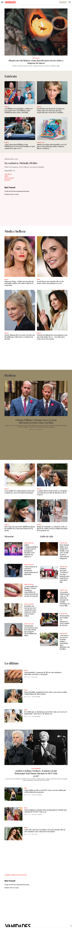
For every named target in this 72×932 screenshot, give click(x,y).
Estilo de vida (40, 142)
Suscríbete (63, 2)
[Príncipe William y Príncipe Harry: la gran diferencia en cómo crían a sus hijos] (36, 398)
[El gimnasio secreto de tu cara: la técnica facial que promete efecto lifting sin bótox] (13, 629)
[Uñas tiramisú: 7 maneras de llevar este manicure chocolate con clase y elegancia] (13, 676)
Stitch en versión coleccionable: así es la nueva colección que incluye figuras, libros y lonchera (52, 146)
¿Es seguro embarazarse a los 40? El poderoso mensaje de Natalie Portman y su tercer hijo (65, 599)
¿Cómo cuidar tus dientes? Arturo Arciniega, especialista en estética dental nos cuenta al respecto (31, 591)
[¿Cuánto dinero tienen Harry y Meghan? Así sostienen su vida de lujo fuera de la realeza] (52, 474)
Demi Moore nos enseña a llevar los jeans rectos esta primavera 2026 (50, 282)
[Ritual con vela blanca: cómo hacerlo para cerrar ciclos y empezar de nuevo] (36, 32)
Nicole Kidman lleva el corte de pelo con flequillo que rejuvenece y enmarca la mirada (19, 337)
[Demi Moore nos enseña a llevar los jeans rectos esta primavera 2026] (52, 256)
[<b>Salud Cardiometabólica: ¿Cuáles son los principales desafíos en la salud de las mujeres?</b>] (13, 549)
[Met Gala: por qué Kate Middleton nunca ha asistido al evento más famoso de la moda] (19, 510)
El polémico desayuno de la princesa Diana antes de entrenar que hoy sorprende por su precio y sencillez (50, 111)
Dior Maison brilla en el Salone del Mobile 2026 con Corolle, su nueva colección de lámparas (64, 551)
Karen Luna (40, 429)
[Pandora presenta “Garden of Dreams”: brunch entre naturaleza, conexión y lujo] (49, 572)
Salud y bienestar (29, 543)
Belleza (6, 279)
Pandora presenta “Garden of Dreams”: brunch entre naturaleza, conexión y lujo (65, 575)
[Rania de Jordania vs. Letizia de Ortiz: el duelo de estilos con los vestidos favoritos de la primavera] (52, 510)
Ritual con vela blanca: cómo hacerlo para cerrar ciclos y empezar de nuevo (36, 61)
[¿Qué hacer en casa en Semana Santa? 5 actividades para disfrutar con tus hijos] (49, 639)
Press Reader (9, 178)
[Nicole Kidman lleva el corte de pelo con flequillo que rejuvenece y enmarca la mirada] (19, 310)
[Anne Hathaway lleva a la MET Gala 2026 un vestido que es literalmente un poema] (13, 794)
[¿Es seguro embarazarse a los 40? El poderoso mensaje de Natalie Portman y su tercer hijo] (49, 596)
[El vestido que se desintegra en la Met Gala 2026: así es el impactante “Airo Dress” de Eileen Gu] (13, 715)
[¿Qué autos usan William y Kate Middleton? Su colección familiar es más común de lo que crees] (19, 128)
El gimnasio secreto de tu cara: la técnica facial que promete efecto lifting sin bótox (31, 631)
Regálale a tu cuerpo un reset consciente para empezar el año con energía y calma (30, 611)
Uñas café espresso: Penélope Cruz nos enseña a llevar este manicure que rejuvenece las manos (44, 831)
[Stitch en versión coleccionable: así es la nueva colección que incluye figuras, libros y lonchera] (52, 128)
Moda (38, 279)
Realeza (6, 106)
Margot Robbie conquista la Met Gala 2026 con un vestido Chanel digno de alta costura (45, 693)
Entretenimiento (36, 768)
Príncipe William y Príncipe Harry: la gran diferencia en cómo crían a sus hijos (36, 421)
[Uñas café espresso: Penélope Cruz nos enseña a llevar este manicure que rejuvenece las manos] (13, 833)
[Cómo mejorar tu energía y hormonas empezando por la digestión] (13, 570)
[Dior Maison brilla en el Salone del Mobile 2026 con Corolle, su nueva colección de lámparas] (49, 549)
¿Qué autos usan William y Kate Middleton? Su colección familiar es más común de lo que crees (19, 146)
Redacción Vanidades (37, 794)
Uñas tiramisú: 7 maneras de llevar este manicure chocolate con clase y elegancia (43, 673)
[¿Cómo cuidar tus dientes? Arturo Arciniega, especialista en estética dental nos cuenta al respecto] (13, 590)
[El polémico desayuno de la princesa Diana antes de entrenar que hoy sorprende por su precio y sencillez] (52, 92)
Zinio (6, 176)
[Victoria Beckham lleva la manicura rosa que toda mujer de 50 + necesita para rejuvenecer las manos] (52, 310)
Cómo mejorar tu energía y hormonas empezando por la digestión (31, 570)
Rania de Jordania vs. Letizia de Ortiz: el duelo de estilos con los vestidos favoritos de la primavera (52, 529)
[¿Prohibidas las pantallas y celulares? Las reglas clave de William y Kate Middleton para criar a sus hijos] (19, 92)
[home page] (10, 2)
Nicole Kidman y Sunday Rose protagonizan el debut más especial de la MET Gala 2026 (45, 811)
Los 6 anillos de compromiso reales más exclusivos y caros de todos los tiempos (19, 492)
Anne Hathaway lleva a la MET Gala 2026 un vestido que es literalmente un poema (45, 791)
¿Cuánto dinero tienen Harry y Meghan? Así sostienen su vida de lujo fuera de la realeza (52, 493)
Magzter (7, 180)
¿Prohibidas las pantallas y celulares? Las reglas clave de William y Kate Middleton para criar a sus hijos (18, 111)
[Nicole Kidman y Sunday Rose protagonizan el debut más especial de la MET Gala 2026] (13, 814)
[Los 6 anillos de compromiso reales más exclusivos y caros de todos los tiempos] (19, 474)
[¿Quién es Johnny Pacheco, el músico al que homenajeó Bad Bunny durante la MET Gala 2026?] (36, 747)
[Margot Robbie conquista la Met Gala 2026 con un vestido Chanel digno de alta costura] (13, 696)
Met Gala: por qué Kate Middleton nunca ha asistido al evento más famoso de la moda (19, 529)
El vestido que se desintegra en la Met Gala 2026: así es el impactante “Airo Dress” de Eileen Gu (45, 713)
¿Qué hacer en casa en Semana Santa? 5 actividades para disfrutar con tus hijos (65, 642)
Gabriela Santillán (36, 696)
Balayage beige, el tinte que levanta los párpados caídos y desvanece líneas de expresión (19, 283)
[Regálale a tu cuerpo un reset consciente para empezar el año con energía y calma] (13, 610)
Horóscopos (36, 58)
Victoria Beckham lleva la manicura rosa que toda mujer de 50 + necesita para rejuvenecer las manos (52, 337)
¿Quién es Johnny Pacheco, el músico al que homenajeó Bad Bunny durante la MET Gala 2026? (36, 773)
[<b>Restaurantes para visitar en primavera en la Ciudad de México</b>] (49, 619)
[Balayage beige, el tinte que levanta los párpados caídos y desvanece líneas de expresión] (19, 256)
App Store (8, 174)
